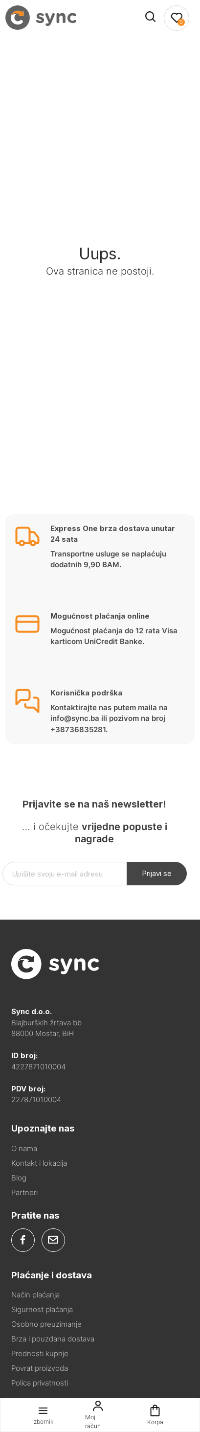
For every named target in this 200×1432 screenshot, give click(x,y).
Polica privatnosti (39, 1382)
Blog (18, 1177)
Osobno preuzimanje (46, 1324)
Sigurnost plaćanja (42, 1309)
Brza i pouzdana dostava (52, 1338)
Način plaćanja (35, 1294)
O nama (24, 1148)
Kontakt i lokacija (39, 1163)
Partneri (24, 1192)
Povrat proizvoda (39, 1368)
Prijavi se (157, 873)
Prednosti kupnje (39, 1353)
